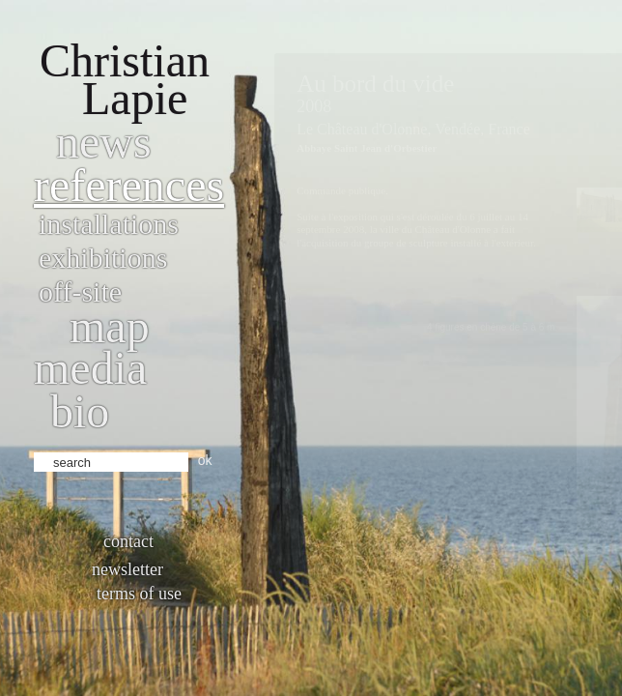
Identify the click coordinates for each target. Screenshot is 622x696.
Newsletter (127, 569)
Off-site (80, 291)
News (104, 141)
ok (205, 460)
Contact (128, 541)
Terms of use (139, 593)
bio (79, 411)
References (129, 185)
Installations (109, 224)
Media (90, 367)
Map (110, 326)
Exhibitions (103, 258)
